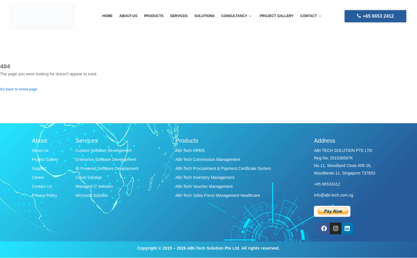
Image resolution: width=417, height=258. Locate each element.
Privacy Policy (44, 195)
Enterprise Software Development (106, 159)
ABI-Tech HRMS (190, 150)
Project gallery (275, 16)
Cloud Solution (89, 177)
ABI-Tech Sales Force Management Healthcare (217, 195)
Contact (307, 16)
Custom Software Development (104, 150)
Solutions (204, 16)
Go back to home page (18, 89)
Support (39, 168)
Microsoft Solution (92, 195)
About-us (130, 16)
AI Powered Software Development (107, 168)
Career (38, 177)
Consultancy (235, 16)
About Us (40, 150)
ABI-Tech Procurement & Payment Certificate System (223, 168)
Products (155, 16)
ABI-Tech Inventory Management (204, 177)
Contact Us (42, 186)
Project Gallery (45, 159)
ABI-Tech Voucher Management (204, 186)
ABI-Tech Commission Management (207, 159)
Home (110, 16)
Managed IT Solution (94, 186)
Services (179, 16)
